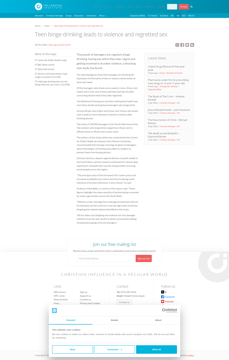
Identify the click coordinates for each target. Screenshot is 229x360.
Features (107, 6)
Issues (139, 6)
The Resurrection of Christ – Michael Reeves (167, 121)
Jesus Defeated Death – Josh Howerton (169, 109)
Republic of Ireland (174, 73)
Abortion (39, 15)
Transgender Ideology (169, 86)
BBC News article (46, 64)
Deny (72, 349)
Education (79, 15)
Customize (114, 349)
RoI (183, 15)
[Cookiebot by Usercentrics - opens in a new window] (164, 310)
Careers (161, 6)
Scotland (164, 15)
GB (178, 15)
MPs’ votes (59, 295)
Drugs (68, 15)
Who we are (60, 292)
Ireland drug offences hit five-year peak (166, 68)
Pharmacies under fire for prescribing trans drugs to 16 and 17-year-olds (168, 81)
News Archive (61, 299)
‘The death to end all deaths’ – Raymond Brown (164, 135)
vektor (191, 355)
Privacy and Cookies (90, 303)
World (191, 15)
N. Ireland (152, 15)
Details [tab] (114, 320)
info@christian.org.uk (134, 295)
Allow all (156, 349)
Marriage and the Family (60, 44)
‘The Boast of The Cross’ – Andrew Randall (166, 98)
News (96, 6)
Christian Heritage (54, 15)
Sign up (172, 6)
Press (56, 303)
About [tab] (158, 320)
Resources (150, 6)
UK (172, 15)
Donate (183, 6)
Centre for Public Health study (52, 60)
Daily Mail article (46, 69)
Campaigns (119, 6)
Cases (130, 6)
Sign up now (144, 258)
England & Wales (137, 15)
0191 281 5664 (128, 292)
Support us (85, 295)
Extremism (91, 15)
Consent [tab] (70, 320)
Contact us (85, 299)
